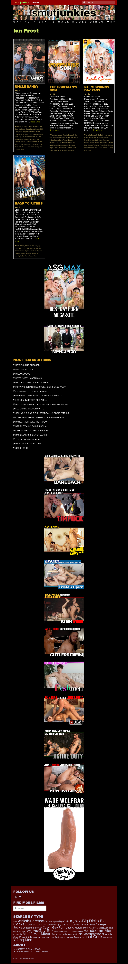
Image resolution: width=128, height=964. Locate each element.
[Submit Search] (84, 2)
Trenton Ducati (71, 147)
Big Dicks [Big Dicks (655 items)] (76, 921)
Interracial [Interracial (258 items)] (17, 934)
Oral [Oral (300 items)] (64, 934)
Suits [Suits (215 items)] (39, 937)
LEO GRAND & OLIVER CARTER (30, 409)
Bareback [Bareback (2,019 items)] (37, 921)
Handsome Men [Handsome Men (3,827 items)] (98, 930)
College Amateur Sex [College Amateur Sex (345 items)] (83, 924)
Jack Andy (23, 139)
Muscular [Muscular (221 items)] (57, 934)
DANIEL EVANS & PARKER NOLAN (31, 426)
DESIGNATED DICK (24, 369)
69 (22, 126)
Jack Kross (98, 140)
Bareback (71, 135)
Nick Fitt (17, 144)
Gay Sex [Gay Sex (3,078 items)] (46, 930)
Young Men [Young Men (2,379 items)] (22, 940)
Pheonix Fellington (93, 145)
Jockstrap (72, 145)
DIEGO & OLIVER (23, 374)
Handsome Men (30, 137)
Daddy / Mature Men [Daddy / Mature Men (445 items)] (77, 927)
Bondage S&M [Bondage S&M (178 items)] (45, 925)
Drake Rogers (24, 251)
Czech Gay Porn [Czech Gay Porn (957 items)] (54, 927)
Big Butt (100, 135)
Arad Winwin (63, 135)
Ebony (70, 140)
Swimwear (90, 147)
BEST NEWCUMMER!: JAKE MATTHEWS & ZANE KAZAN (41, 404)
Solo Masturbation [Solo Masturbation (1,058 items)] (89, 934)
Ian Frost (38, 137)
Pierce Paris (103, 145)
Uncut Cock (53, 150)
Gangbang (36, 134)
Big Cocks (36, 126)
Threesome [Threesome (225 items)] (68, 937)
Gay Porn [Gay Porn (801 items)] (31, 930)
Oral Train (27, 144)
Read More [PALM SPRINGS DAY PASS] (98, 130)
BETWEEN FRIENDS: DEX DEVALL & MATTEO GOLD (39, 396)
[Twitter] (16, 897)
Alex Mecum (55, 135)
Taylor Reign (62, 147)
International (57, 145)
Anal (25, 126)
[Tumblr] (20, 897)
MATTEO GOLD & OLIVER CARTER (31, 382)
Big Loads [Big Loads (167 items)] (29, 925)
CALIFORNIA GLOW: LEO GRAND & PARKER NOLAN (39, 417)
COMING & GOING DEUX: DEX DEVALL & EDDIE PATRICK (42, 413)
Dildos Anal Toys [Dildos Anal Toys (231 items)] (106, 928)
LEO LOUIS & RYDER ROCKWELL (31, 400)
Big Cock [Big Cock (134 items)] (56, 921)
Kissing (86, 142)
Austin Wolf (33, 246)
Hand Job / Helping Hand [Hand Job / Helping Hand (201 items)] (72, 931)
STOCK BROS (21, 448)
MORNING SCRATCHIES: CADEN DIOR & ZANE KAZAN (40, 387)
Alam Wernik (20, 246)
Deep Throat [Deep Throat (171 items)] (93, 928)
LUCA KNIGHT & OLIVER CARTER (31, 391)
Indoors (17, 139)
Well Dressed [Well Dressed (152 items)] (108, 937)
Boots (76, 137)
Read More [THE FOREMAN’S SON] (54, 130)
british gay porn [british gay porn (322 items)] (58, 924)
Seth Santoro (35, 144)
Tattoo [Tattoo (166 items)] (52, 938)
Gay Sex (21, 137)
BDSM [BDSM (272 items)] (49, 921)
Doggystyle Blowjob (29, 131)
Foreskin (52, 142)
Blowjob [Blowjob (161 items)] (36, 925)
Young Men (38, 147)
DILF (41, 129)
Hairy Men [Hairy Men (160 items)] (58, 931)
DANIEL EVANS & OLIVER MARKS (31, 435)
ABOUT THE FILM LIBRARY (28, 949)
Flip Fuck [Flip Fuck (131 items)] (22, 931)
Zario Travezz (69, 150)
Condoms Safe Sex (32, 248)
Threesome (30, 147)
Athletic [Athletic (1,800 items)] (24, 921)
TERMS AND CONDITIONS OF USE (32, 951)
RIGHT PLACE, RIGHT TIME (28, 444)
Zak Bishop (87, 150)
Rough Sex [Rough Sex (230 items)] (71, 934)
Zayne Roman (19, 149)
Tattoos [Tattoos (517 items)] (59, 937)
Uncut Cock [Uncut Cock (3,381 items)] (92, 936)
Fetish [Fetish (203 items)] (15, 931)
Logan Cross (54, 147)
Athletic (30, 126)
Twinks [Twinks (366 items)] (77, 937)
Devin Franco (63, 140)
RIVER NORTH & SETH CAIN (28, 378)
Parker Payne (24, 256)
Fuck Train (28, 134)
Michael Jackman (31, 142)
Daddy (37, 129)
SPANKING (22, 147)
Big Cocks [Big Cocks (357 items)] (64, 921)
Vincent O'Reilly (107, 147)
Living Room (31, 139)
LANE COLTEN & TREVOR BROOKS (32, 430)
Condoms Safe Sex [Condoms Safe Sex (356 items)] (32, 927)
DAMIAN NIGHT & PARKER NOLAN (31, 422)
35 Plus (18, 126)
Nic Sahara (103, 142)
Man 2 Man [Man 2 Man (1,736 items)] (31, 934)
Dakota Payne (54, 140)
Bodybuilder (70, 137)
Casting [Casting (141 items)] (69, 925)
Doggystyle (18, 131)
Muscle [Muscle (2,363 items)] (47, 934)
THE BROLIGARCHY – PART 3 (29, 439)
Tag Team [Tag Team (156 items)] (45, 937)
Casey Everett (30, 129)
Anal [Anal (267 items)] (15, 921)
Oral (22, 144)
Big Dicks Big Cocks (59, 137)
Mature (23, 142)
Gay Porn (33, 251)
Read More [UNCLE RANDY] (35, 122)
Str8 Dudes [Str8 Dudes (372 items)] (31, 937)
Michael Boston (94, 142)
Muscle (40, 142)
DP (24, 134)
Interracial (65, 145)
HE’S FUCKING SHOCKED (27, 365)
